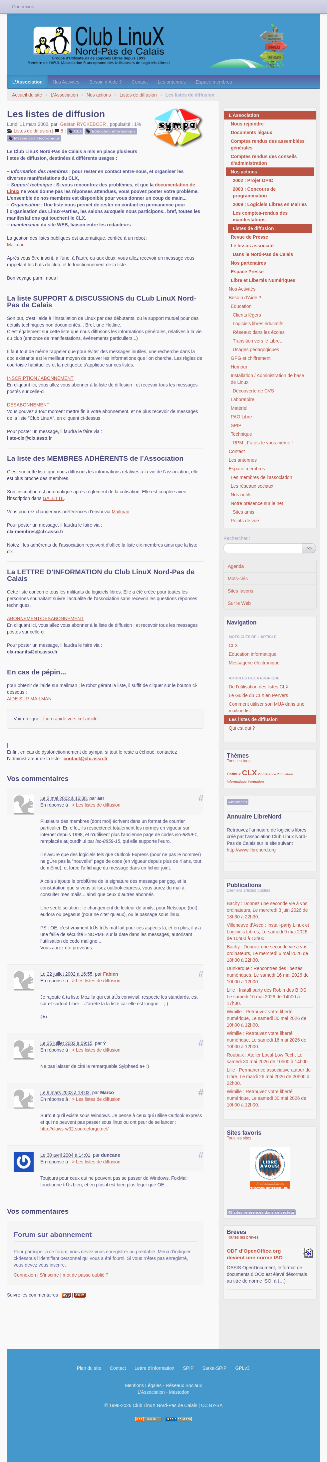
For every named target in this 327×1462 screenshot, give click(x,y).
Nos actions (99, 95)
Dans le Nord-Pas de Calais (263, 254)
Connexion (25, 1275)
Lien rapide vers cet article (70, 718)
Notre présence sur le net (257, 503)
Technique (241, 434)
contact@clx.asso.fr (86, 758)
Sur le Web (239, 603)
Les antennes (172, 82)
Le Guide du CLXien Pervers (258, 695)
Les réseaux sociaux (252, 486)
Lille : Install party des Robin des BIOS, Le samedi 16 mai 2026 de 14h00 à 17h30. (267, 996)
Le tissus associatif (252, 245)
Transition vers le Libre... (258, 341)
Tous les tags (239, 761)
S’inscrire (49, 1275)
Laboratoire (242, 399)
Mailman (16, 244)
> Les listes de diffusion (96, 805)
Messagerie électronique (37, 138)
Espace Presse (247, 271)
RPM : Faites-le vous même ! (263, 442)
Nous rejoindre (247, 123)
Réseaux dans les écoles (259, 332)
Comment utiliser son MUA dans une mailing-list (266, 707)
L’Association (27, 82)
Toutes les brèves (242, 1237)
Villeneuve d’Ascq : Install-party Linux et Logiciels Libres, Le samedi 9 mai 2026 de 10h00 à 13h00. (268, 931)
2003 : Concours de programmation (254, 192)
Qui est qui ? (242, 728)
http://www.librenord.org (251, 850)
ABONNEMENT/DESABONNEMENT (45, 618)
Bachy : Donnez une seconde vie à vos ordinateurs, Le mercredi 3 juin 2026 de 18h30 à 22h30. (267, 910)
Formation (256, 781)
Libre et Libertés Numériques (263, 280)
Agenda (236, 566)
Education (241, 306)
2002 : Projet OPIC (253, 180)
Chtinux (234, 774)
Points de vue (245, 520)
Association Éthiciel (270, 1163)
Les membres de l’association (261, 477)
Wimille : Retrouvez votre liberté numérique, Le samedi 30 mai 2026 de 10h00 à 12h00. (266, 1018)
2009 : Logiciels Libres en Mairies (270, 204)
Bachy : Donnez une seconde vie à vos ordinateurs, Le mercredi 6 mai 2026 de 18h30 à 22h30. (267, 953)
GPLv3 (242, 1368)
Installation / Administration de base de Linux (267, 379)
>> (309, 548)
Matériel (239, 408)
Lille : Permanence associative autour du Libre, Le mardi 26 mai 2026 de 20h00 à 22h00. (269, 1076)
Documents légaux (251, 132)
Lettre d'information (154, 1368)
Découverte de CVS (253, 390)
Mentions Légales (143, 1385)
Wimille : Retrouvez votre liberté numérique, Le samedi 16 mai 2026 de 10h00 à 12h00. (266, 1040)
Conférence (267, 774)
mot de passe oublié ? (85, 1275)
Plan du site (89, 1368)
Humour (239, 366)
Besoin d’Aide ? (105, 82)
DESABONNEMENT (28, 404)
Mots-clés (238, 578)
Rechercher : (236, 538)
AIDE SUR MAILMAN (29, 698)
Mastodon (179, 1392)
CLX (78, 131)
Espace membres (214, 82)
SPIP (236, 425)
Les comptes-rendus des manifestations (260, 216)
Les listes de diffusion (253, 719)
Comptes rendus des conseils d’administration (264, 160)
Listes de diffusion (138, 95)
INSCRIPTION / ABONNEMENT (40, 378)
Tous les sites (239, 1138)
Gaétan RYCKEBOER (83, 124)
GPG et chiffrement (251, 358)
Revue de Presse (249, 237)
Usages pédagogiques (256, 349)
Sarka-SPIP (214, 1368)
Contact (140, 82)
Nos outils (241, 494)
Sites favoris (240, 591)
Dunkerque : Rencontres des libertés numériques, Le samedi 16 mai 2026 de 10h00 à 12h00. (268, 975)
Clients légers (247, 315)
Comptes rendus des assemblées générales (268, 144)
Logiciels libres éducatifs (258, 323)
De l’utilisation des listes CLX (259, 686)
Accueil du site (27, 95)
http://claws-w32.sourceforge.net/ (74, 1128)
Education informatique (114, 131)
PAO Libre (241, 416)
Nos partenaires (248, 263)
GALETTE (53, 498)
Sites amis (243, 512)
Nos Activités (66, 82)
